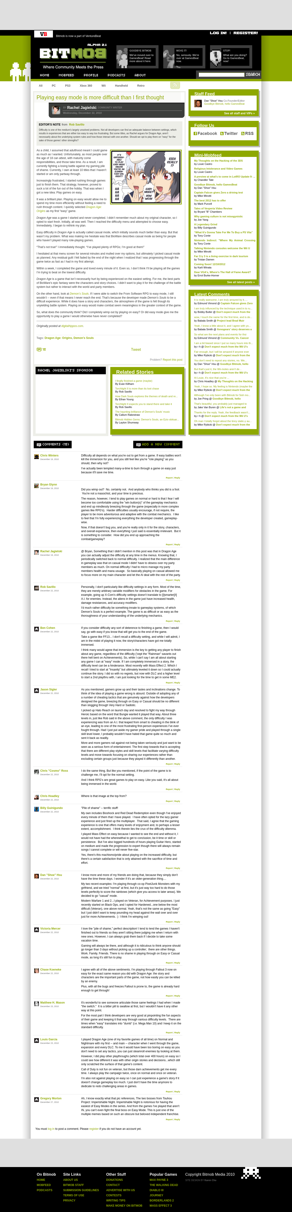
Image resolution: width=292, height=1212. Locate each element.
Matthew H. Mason (52, 1002)
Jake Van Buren (207, 407)
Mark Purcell (205, 203)
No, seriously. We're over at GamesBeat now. (187, 58)
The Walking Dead (164, 1185)
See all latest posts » (241, 282)
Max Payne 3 (159, 1180)
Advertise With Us (120, 1190)
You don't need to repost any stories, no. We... (220, 360)
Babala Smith (205, 320)
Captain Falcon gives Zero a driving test (218, 192)
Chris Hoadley (49, 796)
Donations (114, 1180)
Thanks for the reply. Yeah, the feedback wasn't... (222, 412)
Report (169, 478)
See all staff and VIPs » (239, 113)
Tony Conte (204, 235)
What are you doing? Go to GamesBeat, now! (235, 58)
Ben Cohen (47, 628)
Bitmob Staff (73, 1185)
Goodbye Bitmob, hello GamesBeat (224, 103)
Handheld (121, 85)
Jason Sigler (48, 689)
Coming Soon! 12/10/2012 (209, 264)
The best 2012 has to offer (210, 200)
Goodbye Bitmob (140, 50)
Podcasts (44, 1190)
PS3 (67, 85)
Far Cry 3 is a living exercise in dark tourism (221, 256)
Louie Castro (205, 164)
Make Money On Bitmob (124, 1205)
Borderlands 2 (162, 1200)
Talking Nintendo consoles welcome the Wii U (222, 248)
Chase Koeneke (50, 969)
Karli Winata (204, 267)
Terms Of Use (73, 1195)
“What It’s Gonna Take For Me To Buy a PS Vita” (223, 232)
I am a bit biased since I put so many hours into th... (223, 343)
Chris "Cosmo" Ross (54, 770)
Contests (113, 1195)
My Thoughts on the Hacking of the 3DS (218, 160)
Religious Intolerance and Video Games (218, 168)
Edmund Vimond (207, 303)
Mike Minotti (204, 195)
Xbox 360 (86, 85)
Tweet (136, 350)
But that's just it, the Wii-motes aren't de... (217, 369)
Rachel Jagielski (81, 108)
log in (51, 1128)
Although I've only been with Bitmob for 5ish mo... (222, 395)
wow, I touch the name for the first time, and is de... (223, 317)
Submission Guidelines (81, 1190)
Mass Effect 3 (161, 1205)
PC (54, 85)
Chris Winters (49, 455)
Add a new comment (161, 444)
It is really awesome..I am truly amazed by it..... (221, 299)
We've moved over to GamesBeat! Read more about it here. (141, 58)
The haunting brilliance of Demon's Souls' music (142, 411)
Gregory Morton (51, 1098)
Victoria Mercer (50, 928)
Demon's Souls (84, 338)
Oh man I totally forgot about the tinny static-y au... (223, 421)
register (94, 1128)
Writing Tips (115, 1200)
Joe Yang (203, 219)
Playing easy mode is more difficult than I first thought (100, 97)
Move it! (181, 50)
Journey (156, 1195)
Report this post (172, 359)
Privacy (69, 1200)
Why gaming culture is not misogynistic (218, 216)
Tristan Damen (205, 259)
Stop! (226, 50)
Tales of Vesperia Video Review (213, 208)
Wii (103, 85)
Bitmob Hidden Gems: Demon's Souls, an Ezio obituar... (147, 419)
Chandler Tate (206, 179)
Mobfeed (44, 1185)
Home (41, 1180)
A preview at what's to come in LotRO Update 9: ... (224, 176)
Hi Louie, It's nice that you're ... (211, 377)
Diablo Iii (156, 1190)
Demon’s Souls (79, 293)
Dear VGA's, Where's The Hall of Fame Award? (222, 272)
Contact (113, 1185)
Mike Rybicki (205, 355)
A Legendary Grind (205, 224)
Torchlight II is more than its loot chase (137, 388)
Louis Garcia (48, 1039)
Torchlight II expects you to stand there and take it (143, 404)
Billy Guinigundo (51, 808)
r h (199, 346)
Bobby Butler (205, 312)
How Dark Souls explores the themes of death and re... (146, 396)
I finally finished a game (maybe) (133, 380)
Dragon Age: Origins (58, 338)
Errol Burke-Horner (208, 275)
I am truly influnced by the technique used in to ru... (223, 308)
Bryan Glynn (48, 484)
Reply (177, 478)
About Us (70, 1180)
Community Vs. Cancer (235, 338)
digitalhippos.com (72, 326)
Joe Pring (203, 398)
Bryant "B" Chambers (210, 211)
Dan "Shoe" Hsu (51, 875)
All (40, 85)
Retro (140, 85)
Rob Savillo (76, 124)
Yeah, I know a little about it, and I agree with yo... (222, 325)
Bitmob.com (50, 42)
